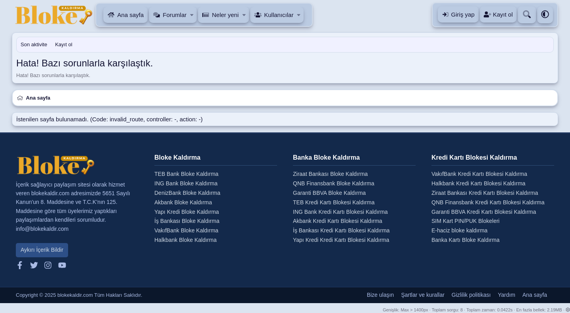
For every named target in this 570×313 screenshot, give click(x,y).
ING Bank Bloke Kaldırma (186, 183)
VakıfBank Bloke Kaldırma (186, 230)
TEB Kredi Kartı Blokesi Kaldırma (333, 202)
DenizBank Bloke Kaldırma (187, 193)
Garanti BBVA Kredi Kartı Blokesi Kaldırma (483, 212)
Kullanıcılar (278, 14)
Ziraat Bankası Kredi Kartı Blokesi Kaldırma (484, 193)
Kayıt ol (63, 44)
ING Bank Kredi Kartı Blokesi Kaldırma (340, 212)
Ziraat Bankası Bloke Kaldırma (330, 174)
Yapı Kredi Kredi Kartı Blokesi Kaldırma (341, 240)
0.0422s (505, 309)
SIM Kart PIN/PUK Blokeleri (465, 221)
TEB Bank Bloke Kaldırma (186, 174)
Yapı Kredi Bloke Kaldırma (186, 212)
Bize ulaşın (380, 295)
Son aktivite (34, 44)
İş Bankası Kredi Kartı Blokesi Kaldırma (341, 230)
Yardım (506, 295)
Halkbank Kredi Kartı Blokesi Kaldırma (478, 183)
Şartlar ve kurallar (423, 295)
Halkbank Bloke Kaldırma (185, 240)
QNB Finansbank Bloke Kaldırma (333, 183)
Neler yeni (225, 14)
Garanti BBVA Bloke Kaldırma (329, 193)
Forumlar (174, 14)
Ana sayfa (130, 14)
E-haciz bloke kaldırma (459, 230)
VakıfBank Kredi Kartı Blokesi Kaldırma (479, 174)
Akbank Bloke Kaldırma (183, 202)
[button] (192, 15)
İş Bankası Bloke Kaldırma (186, 221)
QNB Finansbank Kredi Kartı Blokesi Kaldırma (488, 202)
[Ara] (527, 14)
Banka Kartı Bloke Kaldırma (465, 240)
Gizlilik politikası (471, 295)
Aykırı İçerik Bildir (42, 250)
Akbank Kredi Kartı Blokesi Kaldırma (337, 221)
